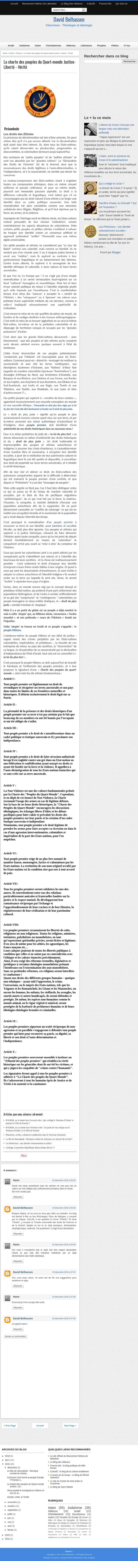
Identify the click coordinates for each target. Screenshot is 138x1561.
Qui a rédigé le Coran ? (111, 183)
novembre (13, 1502)
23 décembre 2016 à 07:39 (64, 1297)
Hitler (50, 1520)
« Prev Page (10, 1425)
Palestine (84, 1523)
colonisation (65, 1537)
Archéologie (52, 1529)
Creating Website (66, 1558)
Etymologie (72, 1532)
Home (5, 53)
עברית (127, 45)
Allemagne (52, 1523)
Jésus (59, 1520)
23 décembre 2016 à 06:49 (64, 1245)
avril (10, 1526)
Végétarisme (53, 1537)
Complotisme (83, 1529)
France (84, 1532)
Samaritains (66, 1526)
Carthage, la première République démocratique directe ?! (30, 1147)
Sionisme (83, 1520)
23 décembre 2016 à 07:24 (64, 1272)
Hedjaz (64, 1523)
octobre (11, 1506)
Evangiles (71, 1520)
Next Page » (70, 1425)
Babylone (63, 1529)
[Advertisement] (68, 36)
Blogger (116, 252)
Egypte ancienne (55, 1532)
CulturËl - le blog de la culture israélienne (69, 1471)
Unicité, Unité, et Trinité (18, 1497)
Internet (73, 1523)
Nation (65, 1534)
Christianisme (53, 45)
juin (9, 1518)
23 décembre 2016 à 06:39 (64, 1208)
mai (10, 1522)
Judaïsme (24, 45)
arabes (51, 1517)
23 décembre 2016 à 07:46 (64, 1318)
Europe (74, 1517)
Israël (11, 45)
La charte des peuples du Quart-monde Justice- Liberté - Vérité (39, 64)
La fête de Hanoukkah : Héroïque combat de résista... (22, 1472)
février (11, 1530)
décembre (13, 1467)
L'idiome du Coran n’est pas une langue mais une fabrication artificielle (116, 128)
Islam (38, 45)
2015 (7, 1535)
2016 (7, 1464)
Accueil (14, 3)
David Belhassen (69, 19)
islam (52, 1508)
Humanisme (52, 1534)
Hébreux (71, 45)
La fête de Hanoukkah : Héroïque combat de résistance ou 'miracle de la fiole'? (39, 1139)
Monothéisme (78, 1514)
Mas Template (89, 1558)
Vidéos (115, 45)
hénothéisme (81, 1526)
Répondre (18, 1197)
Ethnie (11, 53)
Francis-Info (105, 3)
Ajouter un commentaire (15, 1336)
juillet (10, 1514)
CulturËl (91, 3)
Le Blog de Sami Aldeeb (61, 1487)
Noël (75, 1534)
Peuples (101, 45)
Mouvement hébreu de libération (39, 3)
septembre (13, 1510)
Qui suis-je (121, 3)
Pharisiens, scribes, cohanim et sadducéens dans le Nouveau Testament (36, 1135)
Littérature (86, 45)
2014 (7, 1539)
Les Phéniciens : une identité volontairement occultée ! (29, 1143)
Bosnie (72, 1529)
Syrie (85, 1534)
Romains (52, 1526)
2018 (7, 1456)
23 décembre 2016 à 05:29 (64, 1180)
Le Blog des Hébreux (72, 3)
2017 (7, 1460)
